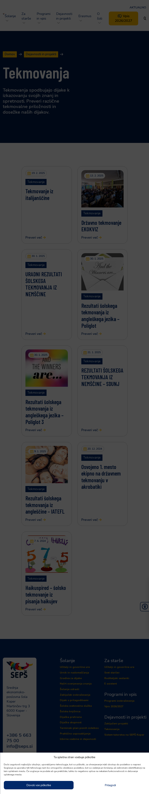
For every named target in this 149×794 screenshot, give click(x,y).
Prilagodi (110, 785)
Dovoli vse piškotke (38, 785)
